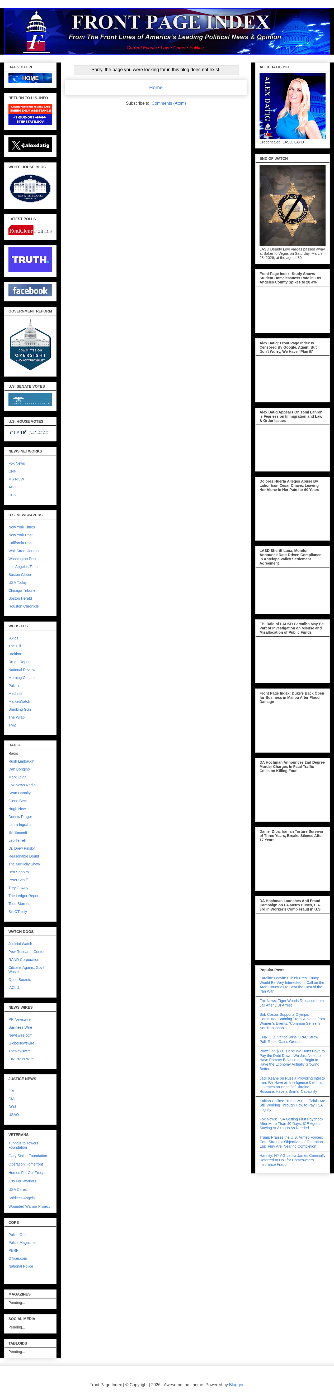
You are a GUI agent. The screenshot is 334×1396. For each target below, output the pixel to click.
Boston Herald (20, 598)
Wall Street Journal (24, 551)
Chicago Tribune (21, 590)
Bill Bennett (17, 832)
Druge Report (19, 662)
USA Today (17, 582)
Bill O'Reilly (17, 911)
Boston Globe (19, 574)
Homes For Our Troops (27, 1173)
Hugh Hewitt (18, 809)
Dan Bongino (19, 769)
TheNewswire (19, 1051)
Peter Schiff (17, 880)
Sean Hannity (19, 793)
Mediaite (15, 693)
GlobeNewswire (21, 1043)
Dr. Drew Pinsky (21, 848)
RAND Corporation (23, 959)
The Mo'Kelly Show (24, 864)
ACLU (14, 987)
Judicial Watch (20, 944)
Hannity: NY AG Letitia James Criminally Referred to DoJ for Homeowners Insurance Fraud (293, 1160)
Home (156, 87)
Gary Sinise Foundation (27, 1156)
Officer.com (17, 1258)
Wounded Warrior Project (29, 1206)
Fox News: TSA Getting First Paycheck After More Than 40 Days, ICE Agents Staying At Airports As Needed (291, 1123)
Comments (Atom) (169, 103)
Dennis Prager (20, 817)
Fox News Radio (22, 785)
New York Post (20, 535)
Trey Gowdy (18, 888)
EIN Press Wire (21, 1059)
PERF (13, 1250)
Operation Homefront (25, 1164)
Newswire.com (20, 1035)
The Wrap (16, 717)
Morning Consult (21, 678)
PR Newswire (19, 1019)
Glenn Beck (17, 801)
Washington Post (22, 559)
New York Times (21, 527)
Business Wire (20, 1027)
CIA (11, 1099)
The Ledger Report (24, 896)
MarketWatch (19, 701)
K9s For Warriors (22, 1181)
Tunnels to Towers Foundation (23, 1145)
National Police (20, 1266)
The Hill (14, 646)
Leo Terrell (17, 840)
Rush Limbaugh (21, 761)
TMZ (12, 725)
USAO (13, 1115)
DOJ (12, 1107)
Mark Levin (17, 777)
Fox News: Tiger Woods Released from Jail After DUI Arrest (292, 1003)
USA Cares (17, 1189)
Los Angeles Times (24, 567)
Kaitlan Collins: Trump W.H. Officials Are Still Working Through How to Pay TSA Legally (292, 1105)
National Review (21, 670)
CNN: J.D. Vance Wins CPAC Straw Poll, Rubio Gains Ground (289, 1039)
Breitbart (15, 654)
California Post (20, 543)
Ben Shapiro (18, 872)
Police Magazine (22, 1242)
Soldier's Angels (21, 1198)
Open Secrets (19, 980)
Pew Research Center (26, 952)
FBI (11, 1091)
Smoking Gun (19, 709)
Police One (17, 1235)
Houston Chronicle (23, 606)
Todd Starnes (19, 904)
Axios (13, 638)
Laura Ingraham (21, 824)
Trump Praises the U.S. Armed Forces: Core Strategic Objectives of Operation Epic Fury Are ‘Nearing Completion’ (291, 1141)
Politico (14, 685)
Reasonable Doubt (23, 856)
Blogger (236, 1385)
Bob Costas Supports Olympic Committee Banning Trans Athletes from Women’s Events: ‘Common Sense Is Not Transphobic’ (292, 1021)
